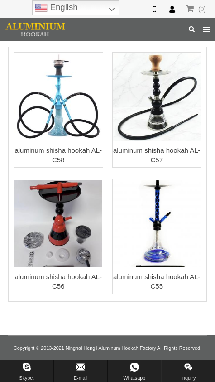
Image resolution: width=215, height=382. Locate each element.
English (56, 7)
